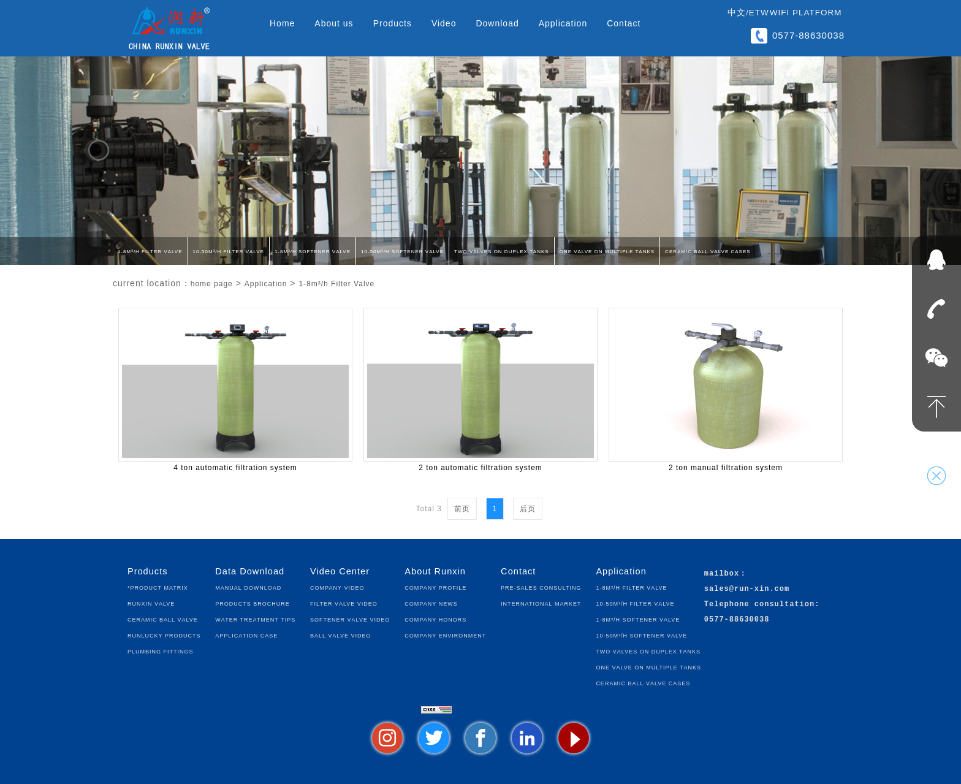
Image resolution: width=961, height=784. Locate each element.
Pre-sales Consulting (541, 587)
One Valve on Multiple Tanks (607, 250)
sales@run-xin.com (746, 589)
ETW (759, 12)
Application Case (246, 634)
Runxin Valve (151, 602)
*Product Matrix (157, 587)
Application (563, 23)
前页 (462, 508)
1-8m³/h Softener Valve (313, 250)
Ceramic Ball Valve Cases (707, 250)
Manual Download (248, 587)
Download (497, 23)
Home (282, 23)
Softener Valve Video (350, 618)
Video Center (340, 571)
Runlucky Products (164, 634)
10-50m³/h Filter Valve (228, 250)
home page (212, 284)
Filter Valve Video (344, 602)
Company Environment (445, 634)
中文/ (738, 12)
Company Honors (435, 618)
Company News (431, 602)
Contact (623, 23)
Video (444, 23)
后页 (528, 508)
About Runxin (435, 571)
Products (392, 23)
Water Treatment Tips (255, 618)
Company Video (337, 587)
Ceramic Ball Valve (162, 618)
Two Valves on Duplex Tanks (501, 250)
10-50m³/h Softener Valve (402, 250)
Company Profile (435, 587)
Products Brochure (252, 602)
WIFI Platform (806, 12)
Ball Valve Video (340, 634)
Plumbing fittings (160, 650)
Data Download (249, 571)
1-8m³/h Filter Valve (150, 250)
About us (333, 23)
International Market (541, 602)
